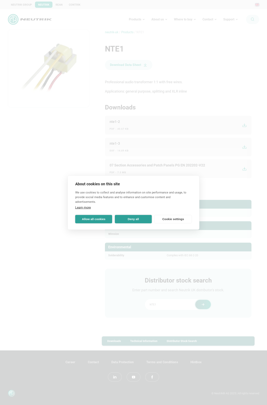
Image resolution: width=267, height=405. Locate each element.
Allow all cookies (94, 219)
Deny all (133, 219)
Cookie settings (173, 219)
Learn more (83, 207)
